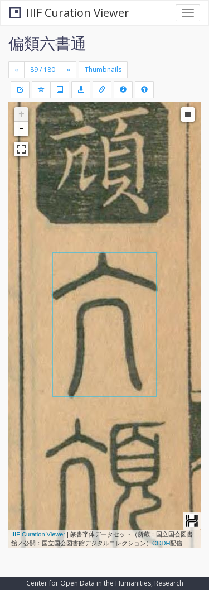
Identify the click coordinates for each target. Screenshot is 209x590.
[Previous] (16, 69)
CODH (161, 543)
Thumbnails (103, 69)
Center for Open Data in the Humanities (88, 583)
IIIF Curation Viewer (69, 12)
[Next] (68, 69)
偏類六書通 (47, 43)
